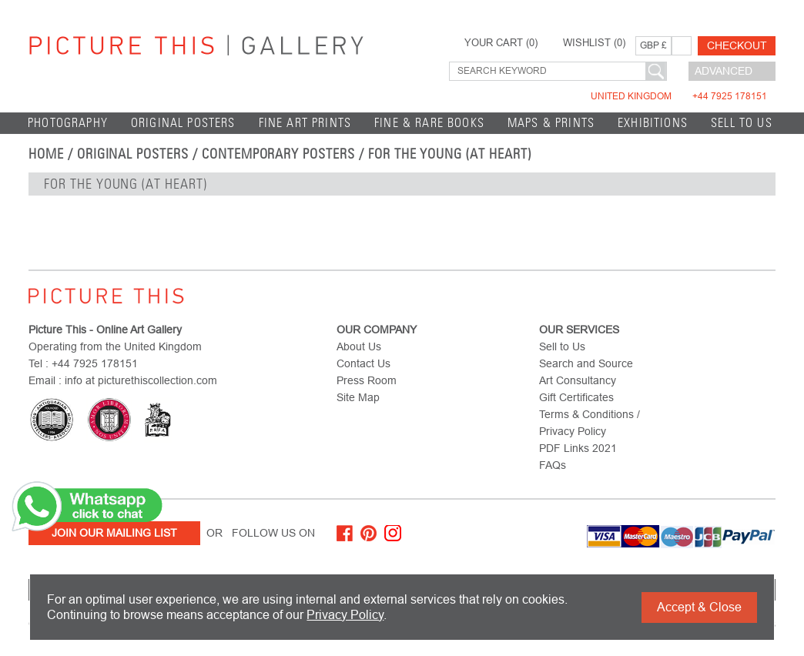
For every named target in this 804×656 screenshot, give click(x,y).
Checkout (737, 45)
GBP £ (653, 45)
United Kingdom (679, 96)
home (46, 154)
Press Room (367, 380)
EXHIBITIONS (653, 122)
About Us (359, 346)
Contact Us (363, 363)
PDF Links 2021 (578, 448)
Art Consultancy (577, 380)
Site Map (358, 397)
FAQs (552, 465)
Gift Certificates (576, 397)
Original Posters (183, 122)
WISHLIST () (594, 43)
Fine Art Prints (305, 122)
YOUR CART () (501, 43)
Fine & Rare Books (429, 122)
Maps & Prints (551, 122)
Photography (68, 122)
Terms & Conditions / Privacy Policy (589, 422)
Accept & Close (699, 607)
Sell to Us (741, 122)
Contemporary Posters (278, 154)
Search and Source (586, 363)
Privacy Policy (345, 614)
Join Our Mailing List (114, 533)
